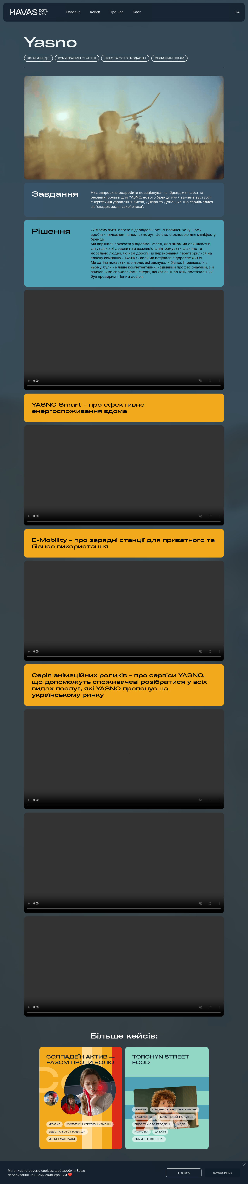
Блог (137, 12)
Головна (73, 12)
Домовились (222, 1172)
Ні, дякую (183, 1172)
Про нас (116, 12)
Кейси (95, 12)
